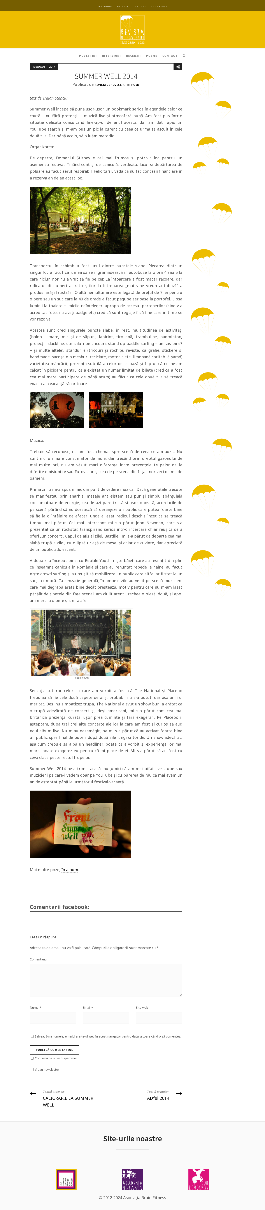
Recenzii (133, 56)
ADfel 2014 (145, 1094)
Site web (142, 1007)
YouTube (139, 6)
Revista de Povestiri (110, 85)
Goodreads (159, 6)
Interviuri (111, 56)
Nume (35, 1007)
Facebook (105, 6)
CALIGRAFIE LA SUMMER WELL (66, 1098)
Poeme (151, 56)
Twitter (123, 6)
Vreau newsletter (47, 1069)
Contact (169, 56)
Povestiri (88, 56)
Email (88, 1007)
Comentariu (38, 959)
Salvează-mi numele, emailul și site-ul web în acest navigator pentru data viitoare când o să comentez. (108, 1036)
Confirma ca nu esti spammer (56, 1058)
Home (135, 85)
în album (69, 869)
